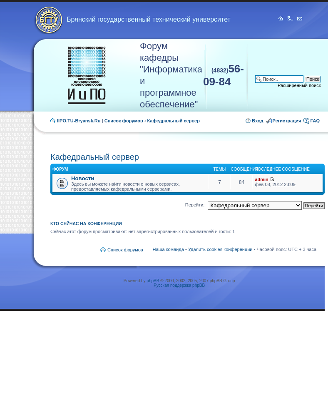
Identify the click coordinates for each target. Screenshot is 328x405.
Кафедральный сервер (173, 120)
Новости (82, 178)
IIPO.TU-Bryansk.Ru (79, 120)
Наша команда (168, 249)
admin (261, 179)
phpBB (153, 280)
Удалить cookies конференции (220, 249)
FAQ (315, 120)
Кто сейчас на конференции (86, 223)
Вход (257, 120)
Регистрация (287, 120)
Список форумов (123, 120)
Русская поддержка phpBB (179, 285)
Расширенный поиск (299, 85)
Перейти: (195, 204)
